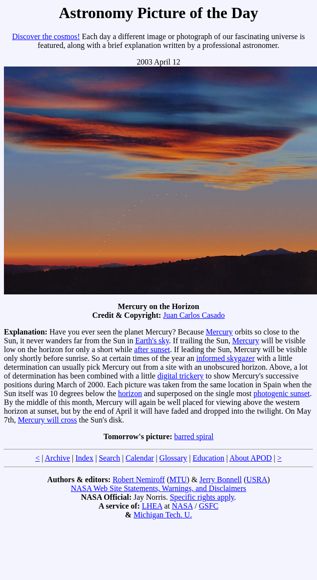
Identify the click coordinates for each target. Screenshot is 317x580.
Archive (57, 458)
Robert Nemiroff (139, 479)
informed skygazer (225, 358)
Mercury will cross (47, 420)
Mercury (219, 332)
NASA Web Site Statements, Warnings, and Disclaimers (159, 488)
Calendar (140, 458)
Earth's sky (152, 340)
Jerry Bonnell (221, 479)
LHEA (152, 506)
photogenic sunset (281, 393)
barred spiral (193, 436)
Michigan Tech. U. (163, 515)
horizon (130, 393)
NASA (182, 506)
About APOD (250, 458)
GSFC (208, 506)
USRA (257, 479)
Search (109, 458)
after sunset (152, 349)
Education (209, 458)
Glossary (173, 458)
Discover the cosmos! (46, 36)
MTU (178, 479)
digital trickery (181, 376)
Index (84, 458)
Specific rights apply (202, 497)
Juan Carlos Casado (194, 315)
